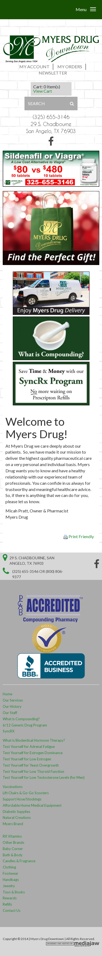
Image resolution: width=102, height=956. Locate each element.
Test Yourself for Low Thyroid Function (33, 771)
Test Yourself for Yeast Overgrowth (31, 765)
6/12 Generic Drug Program (25, 725)
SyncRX (8, 731)
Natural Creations (17, 817)
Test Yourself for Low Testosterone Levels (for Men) (44, 777)
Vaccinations (13, 786)
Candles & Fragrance (19, 861)
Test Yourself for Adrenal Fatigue (29, 746)
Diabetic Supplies (16, 811)
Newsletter (53, 72)
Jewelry (9, 886)
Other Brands (13, 842)
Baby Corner (13, 849)
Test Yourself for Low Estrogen (27, 759)
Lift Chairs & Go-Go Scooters (26, 793)
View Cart (42, 90)
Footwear (10, 873)
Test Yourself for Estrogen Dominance (33, 753)
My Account (34, 66)
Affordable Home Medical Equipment (32, 805)
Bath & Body (13, 855)
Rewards (10, 898)
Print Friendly (78, 536)
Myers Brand (13, 824)
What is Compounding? (21, 719)
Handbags (11, 879)
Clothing (9, 867)
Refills (7, 904)
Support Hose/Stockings (22, 799)
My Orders (69, 66)
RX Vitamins (12, 836)
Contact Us (11, 910)
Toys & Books (14, 892)
